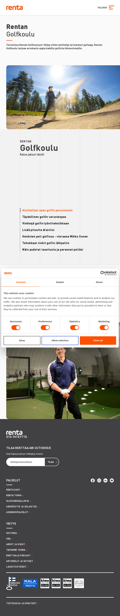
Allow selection (59, 340)
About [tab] (99, 282)
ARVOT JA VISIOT (15, 544)
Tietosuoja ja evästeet (21, 603)
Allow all (98, 340)
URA (8, 538)
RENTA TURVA (14, 495)
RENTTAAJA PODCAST (18, 555)
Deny (22, 340)
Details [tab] (60, 282)
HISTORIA (11, 533)
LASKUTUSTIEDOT (16, 566)
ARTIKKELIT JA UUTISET (19, 561)
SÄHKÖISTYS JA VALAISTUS (21, 506)
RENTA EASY (13, 489)
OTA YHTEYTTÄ (16, 437)
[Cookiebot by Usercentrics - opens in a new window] (102, 273)
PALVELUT (13, 480)
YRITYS (11, 523)
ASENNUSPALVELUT (17, 512)
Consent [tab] (21, 282)
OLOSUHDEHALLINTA (17, 500)
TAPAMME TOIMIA (15, 549)
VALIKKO (102, 7)
